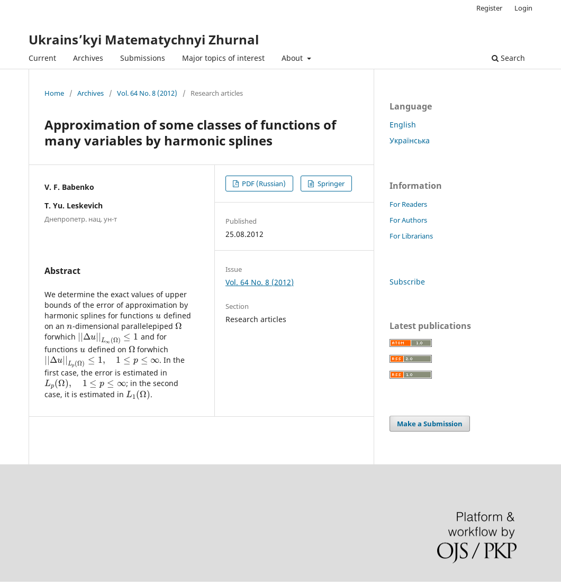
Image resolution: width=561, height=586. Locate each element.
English (403, 125)
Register (489, 8)
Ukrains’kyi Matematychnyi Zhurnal (144, 39)
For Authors (408, 220)
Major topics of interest (223, 58)
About (293, 58)
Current (42, 58)
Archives (88, 58)
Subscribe (407, 282)
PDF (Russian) (263, 183)
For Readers (408, 204)
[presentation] (158, 315)
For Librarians (411, 236)
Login (523, 8)
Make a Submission (430, 423)
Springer (330, 183)
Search (508, 58)
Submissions (142, 58)
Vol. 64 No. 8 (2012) (147, 93)
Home (54, 93)
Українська (410, 140)
